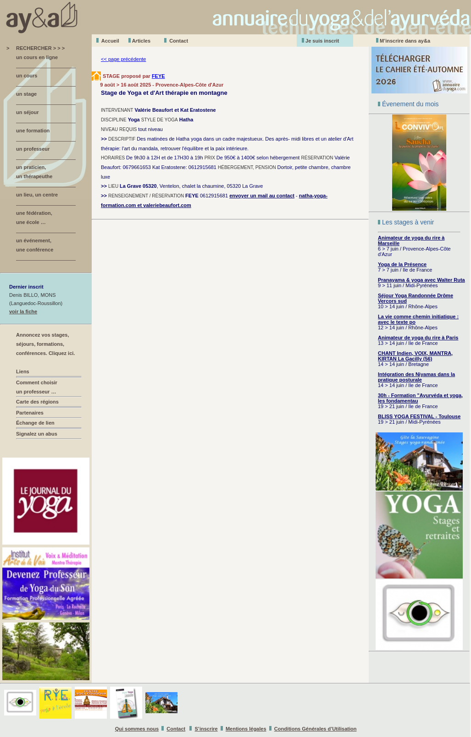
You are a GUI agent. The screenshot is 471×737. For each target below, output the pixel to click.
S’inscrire (206, 729)
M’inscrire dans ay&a (405, 41)
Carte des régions (37, 401)
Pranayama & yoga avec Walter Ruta (421, 280)
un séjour (27, 112)
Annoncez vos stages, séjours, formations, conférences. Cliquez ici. (45, 344)
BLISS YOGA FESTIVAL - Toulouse (419, 416)
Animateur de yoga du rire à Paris (418, 337)
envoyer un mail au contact (261, 195)
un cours (26, 75)
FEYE (158, 76)
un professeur (33, 149)
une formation (33, 130)
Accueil (110, 41)
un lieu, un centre (37, 194)
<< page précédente (123, 59)
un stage (26, 94)
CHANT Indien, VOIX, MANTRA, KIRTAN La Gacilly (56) (415, 355)
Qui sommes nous (137, 729)
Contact (178, 41)
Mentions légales (246, 729)
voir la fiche (23, 311)
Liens (22, 371)
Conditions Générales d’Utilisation (315, 729)
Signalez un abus (36, 434)
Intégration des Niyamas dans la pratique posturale (416, 376)
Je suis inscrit (322, 41)
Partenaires (30, 412)
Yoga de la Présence (402, 264)
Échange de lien (35, 423)
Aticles (141, 41)
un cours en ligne (37, 57)
